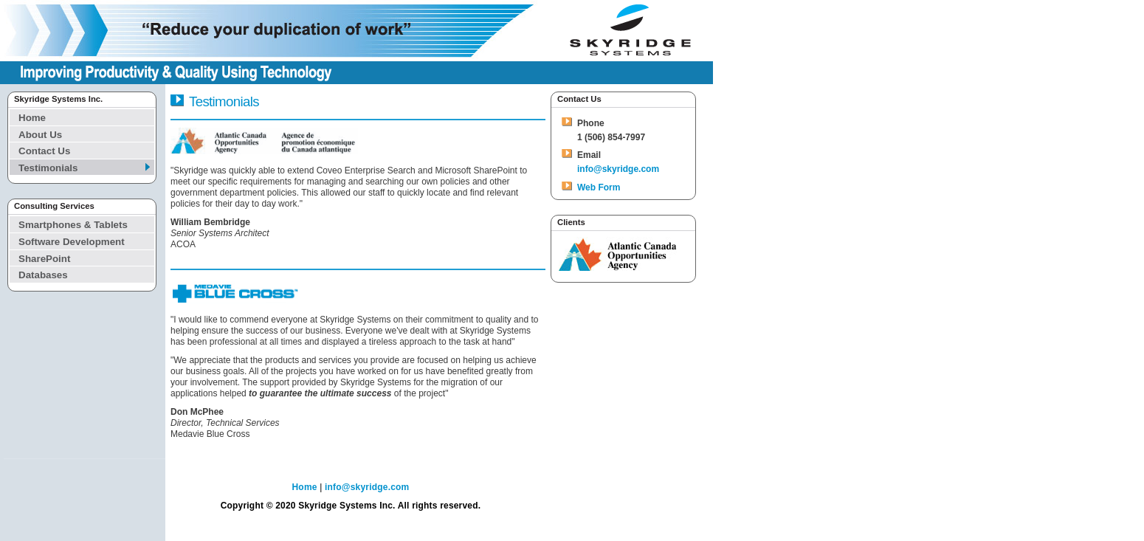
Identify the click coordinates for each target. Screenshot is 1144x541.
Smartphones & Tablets (73, 224)
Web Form (598, 187)
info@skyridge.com (618, 169)
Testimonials (47, 167)
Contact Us (44, 150)
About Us (40, 134)
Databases (43, 274)
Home (32, 117)
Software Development (71, 241)
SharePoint (44, 258)
